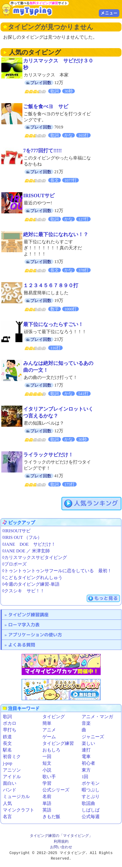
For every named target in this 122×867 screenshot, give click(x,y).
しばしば (91, 810)
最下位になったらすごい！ (53, 324)
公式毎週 (91, 816)
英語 (46, 810)
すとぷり (91, 796)
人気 (7, 803)
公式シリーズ (55, 789)
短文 (46, 763)
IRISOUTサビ (39, 195)
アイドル (12, 776)
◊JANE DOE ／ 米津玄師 (26, 550)
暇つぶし (91, 789)
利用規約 (61, 841)
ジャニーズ (93, 736)
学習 (46, 783)
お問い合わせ (61, 847)
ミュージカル (16, 796)
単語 (46, 803)
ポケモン (91, 783)
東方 (86, 770)
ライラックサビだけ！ (48, 454)
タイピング (53, 716)
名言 (7, 816)
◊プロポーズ (14, 564)
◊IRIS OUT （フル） (22, 537)
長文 (7, 743)
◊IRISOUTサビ (16, 530)
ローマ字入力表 (24, 624)
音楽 (86, 723)
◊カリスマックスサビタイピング (34, 557)
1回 (85, 776)
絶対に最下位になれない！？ (55, 234)
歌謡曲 (88, 803)
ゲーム (49, 736)
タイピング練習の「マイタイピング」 (61, 835)
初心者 (88, 763)
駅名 (7, 750)
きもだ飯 (51, 816)
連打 (86, 750)
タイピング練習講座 (28, 614)
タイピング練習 (58, 743)
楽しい (88, 743)
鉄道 (7, 736)
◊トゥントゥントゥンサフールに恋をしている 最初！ (57, 570)
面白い (9, 783)
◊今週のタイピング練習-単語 (31, 584)
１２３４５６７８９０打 (50, 285)
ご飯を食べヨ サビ (45, 106)
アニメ (49, 729)
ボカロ (9, 723)
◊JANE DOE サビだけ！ (29, 544)
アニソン (12, 770)
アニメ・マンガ (97, 716)
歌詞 (7, 716)
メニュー (109, 13)
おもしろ (51, 750)
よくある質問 (21, 644)
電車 (86, 756)
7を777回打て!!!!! (42, 150)
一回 (46, 756)
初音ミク (12, 756)
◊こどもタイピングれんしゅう (32, 577)
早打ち (9, 729)
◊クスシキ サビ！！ (23, 590)
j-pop (7, 763)
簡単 (46, 723)
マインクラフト (18, 810)
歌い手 (49, 776)
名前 (46, 796)
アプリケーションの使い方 (35, 634)
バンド (9, 789)
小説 (46, 770)
